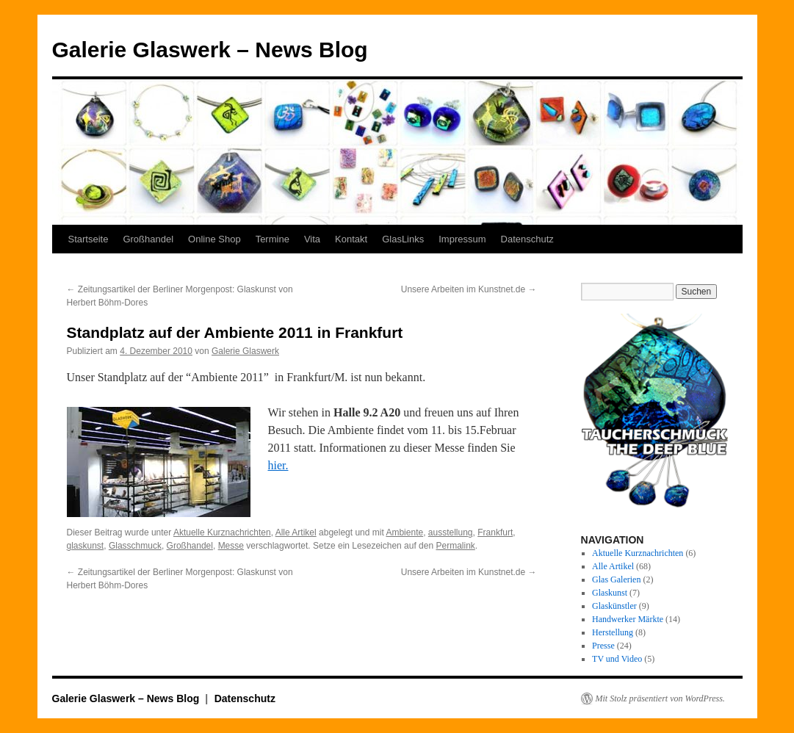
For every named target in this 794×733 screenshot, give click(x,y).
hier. (278, 465)
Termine (272, 239)
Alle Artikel (296, 532)
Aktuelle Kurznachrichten (222, 532)
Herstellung (612, 632)
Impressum (462, 239)
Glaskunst (609, 593)
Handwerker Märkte (627, 619)
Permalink (455, 546)
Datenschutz (527, 239)
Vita (312, 239)
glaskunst (85, 546)
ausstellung (450, 532)
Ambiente (404, 532)
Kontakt (351, 239)
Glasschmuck (135, 546)
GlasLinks (403, 239)
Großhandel (148, 239)
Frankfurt (495, 532)
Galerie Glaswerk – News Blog (210, 49)
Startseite (88, 239)
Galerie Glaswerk (245, 351)
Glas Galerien (616, 579)
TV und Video (617, 659)
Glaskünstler (614, 606)
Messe (231, 546)
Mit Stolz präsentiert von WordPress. (660, 698)
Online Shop (214, 239)
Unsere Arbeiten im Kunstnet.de (469, 289)
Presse (603, 645)
